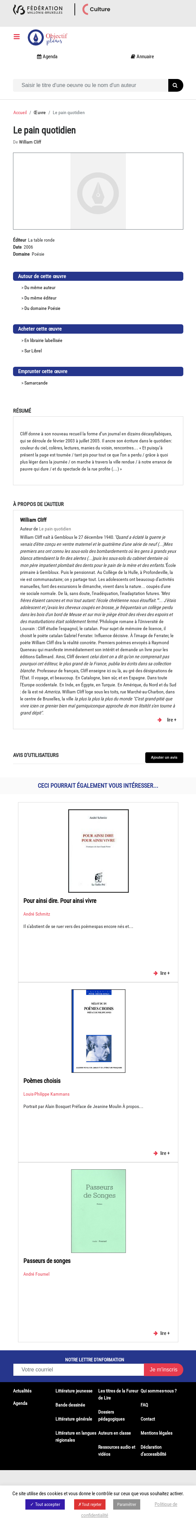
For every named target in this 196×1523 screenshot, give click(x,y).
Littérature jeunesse (73, 1390)
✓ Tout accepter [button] (45, 1504)
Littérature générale (73, 1419)
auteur (49, 287)
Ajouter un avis (164, 757)
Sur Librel (33, 350)
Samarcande (36, 383)
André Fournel (36, 1274)
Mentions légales (156, 1433)
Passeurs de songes (46, 1260)
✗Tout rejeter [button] (90, 1504)
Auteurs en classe (114, 1433)
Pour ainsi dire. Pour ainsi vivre (59, 900)
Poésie (54, 308)
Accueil (20, 112)
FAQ (144, 1405)
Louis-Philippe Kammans (46, 1094)
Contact (148, 1419)
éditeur (49, 298)
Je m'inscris (163, 1369)
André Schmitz (36, 914)
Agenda (20, 1403)
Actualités (22, 1390)
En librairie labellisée (43, 340)
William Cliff (33, 520)
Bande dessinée (70, 1405)
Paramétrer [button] (126, 1504)
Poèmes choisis (41, 1080)
